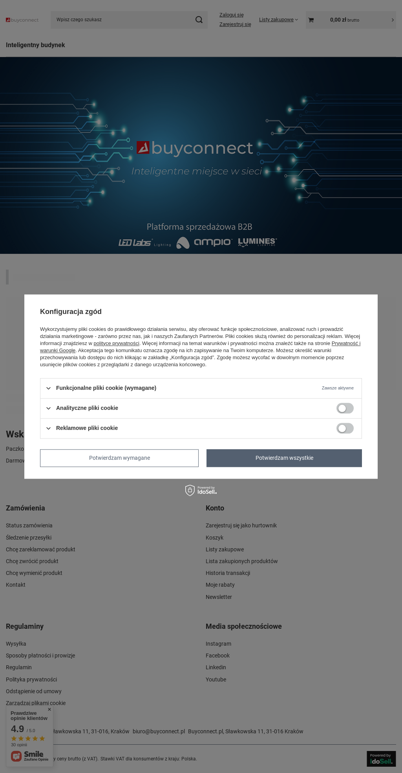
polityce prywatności (116, 343)
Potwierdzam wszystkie (284, 458)
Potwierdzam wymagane (119, 458)
